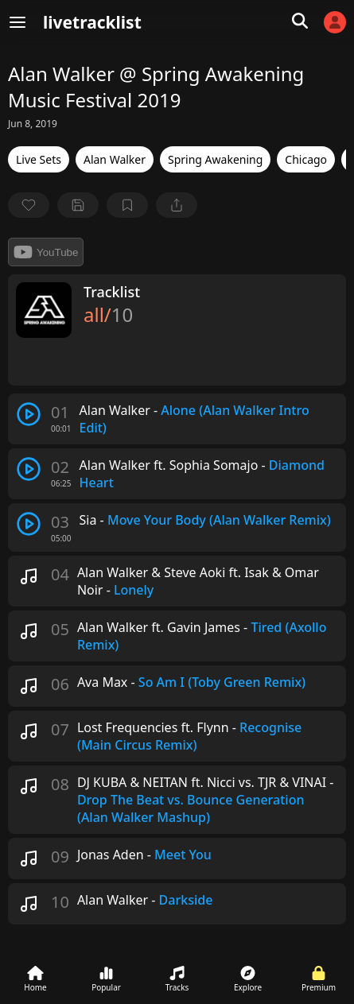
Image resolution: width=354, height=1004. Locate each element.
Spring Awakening (215, 159)
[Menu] (17, 22)
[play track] (28, 414)
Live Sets (38, 159)
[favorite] (28, 205)
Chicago (306, 159)
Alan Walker (115, 159)
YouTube (46, 252)
